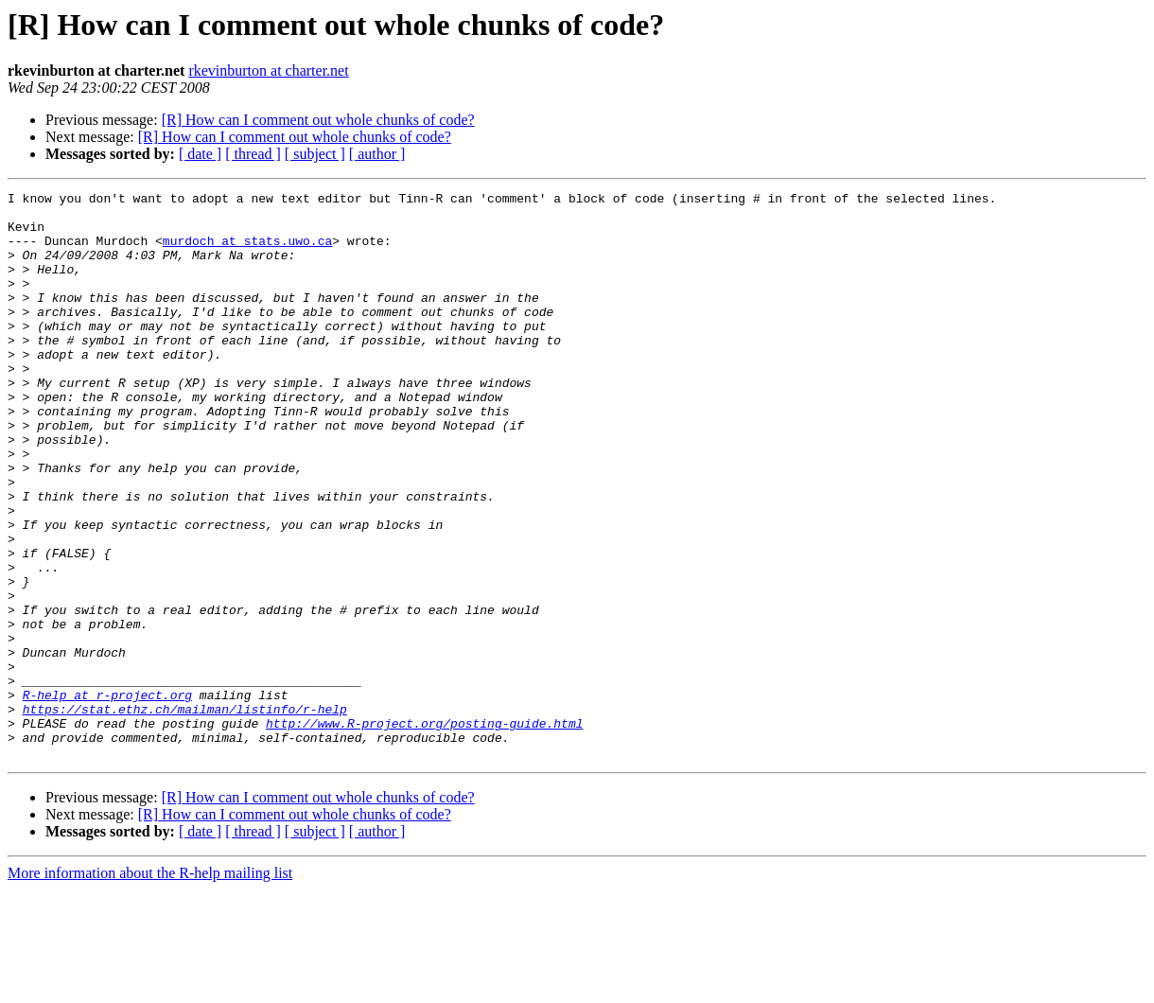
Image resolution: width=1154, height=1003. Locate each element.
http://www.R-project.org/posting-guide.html (424, 830)
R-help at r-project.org (107, 796)
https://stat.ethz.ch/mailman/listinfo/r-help (185, 813)
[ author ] (377, 154)
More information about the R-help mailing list (150, 986)
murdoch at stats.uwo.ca (247, 251)
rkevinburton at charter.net (268, 70)
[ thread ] (253, 154)
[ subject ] (315, 154)
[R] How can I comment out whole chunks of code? (318, 120)
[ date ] (200, 154)
